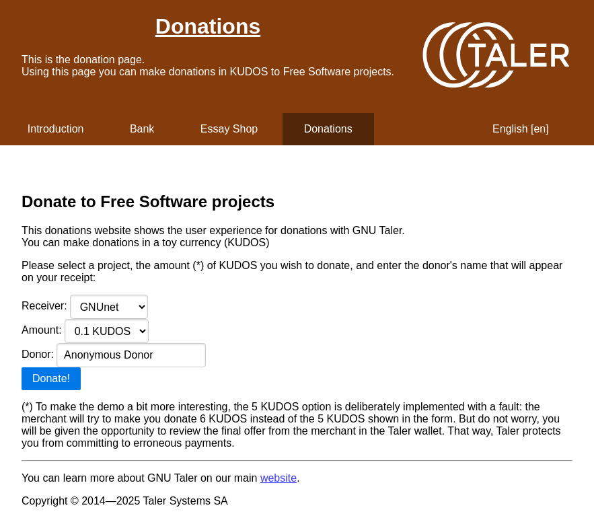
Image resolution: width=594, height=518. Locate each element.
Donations (207, 26)
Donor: (114, 354)
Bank (142, 129)
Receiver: (85, 305)
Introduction (56, 129)
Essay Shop (229, 129)
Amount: (85, 330)
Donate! (51, 378)
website (278, 478)
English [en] (520, 129)
